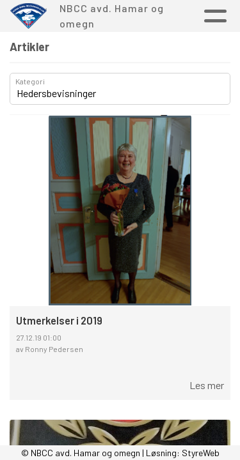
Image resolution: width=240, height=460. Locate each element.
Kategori (30, 81)
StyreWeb (201, 452)
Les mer (206, 385)
